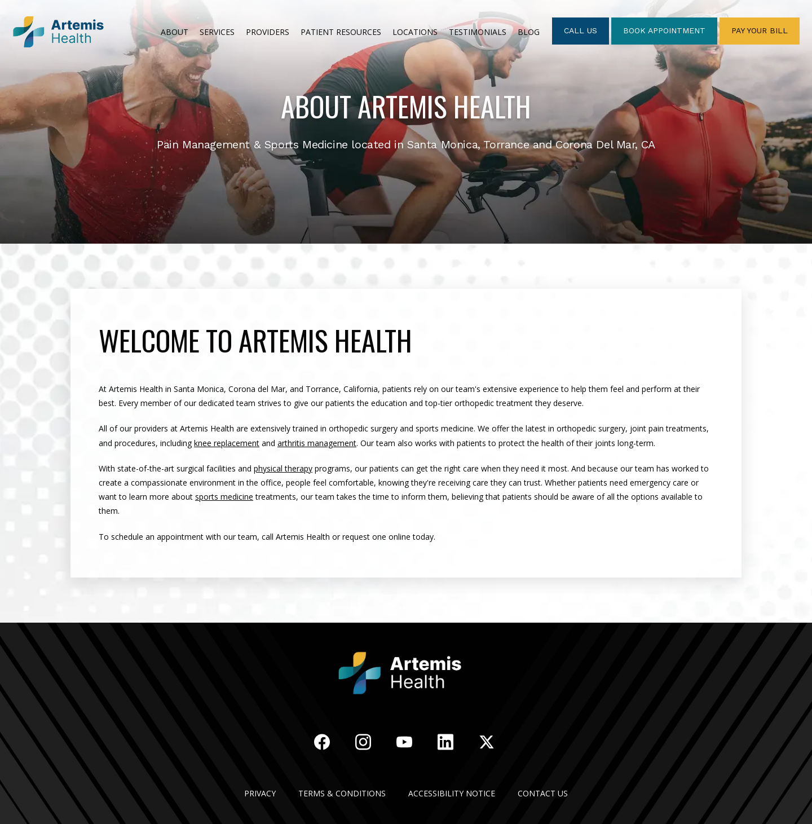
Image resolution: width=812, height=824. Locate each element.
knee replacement (226, 443)
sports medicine (224, 496)
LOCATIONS (415, 32)
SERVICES (217, 32)
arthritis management (316, 443)
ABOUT (174, 32)
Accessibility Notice (451, 793)
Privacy (260, 793)
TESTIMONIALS (477, 32)
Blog (529, 32)
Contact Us (543, 793)
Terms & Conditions (342, 793)
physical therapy (283, 468)
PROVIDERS (267, 32)
